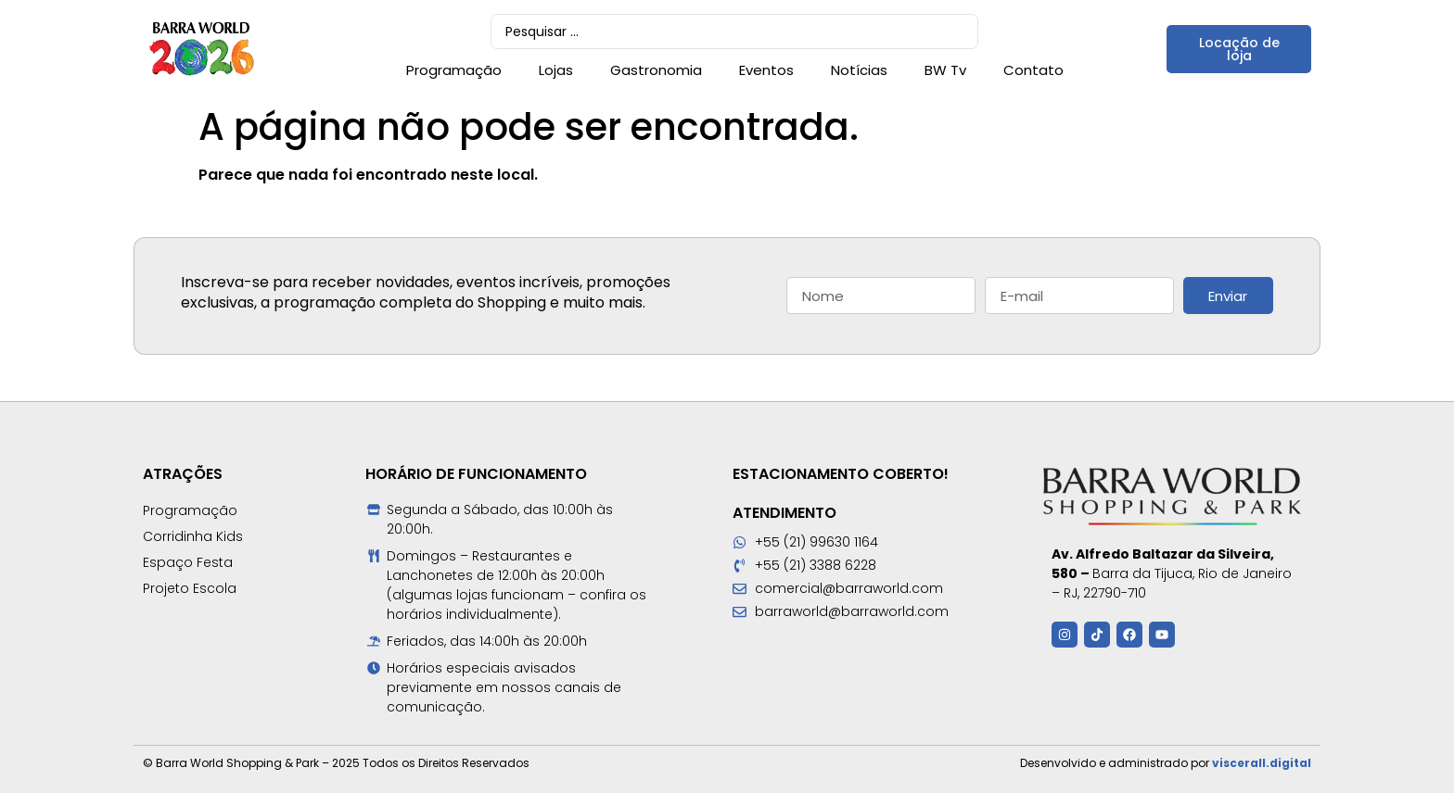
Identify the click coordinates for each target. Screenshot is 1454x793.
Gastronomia (656, 70)
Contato (1033, 70)
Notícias (859, 70)
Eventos (766, 70)
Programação (454, 70)
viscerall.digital (1261, 763)
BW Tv (945, 70)
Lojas (556, 70)
